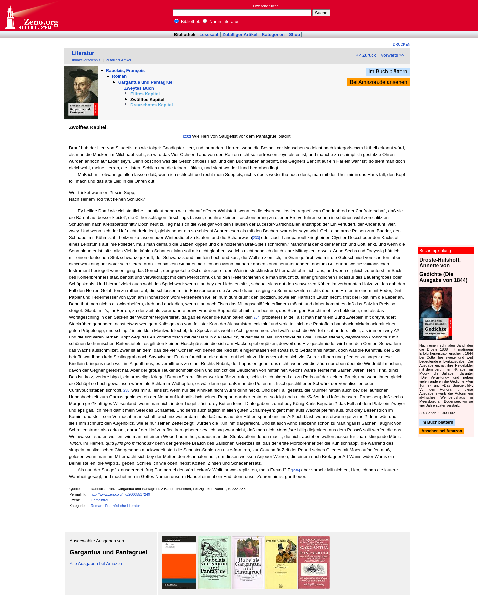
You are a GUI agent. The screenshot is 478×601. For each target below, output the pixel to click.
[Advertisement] (447, 15)
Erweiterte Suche (265, 6)
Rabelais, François (125, 70)
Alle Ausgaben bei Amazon (96, 563)
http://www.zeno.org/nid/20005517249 (120, 494)
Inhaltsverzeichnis (86, 60)
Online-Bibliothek (31, 15)
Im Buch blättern (387, 71)
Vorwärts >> (392, 55)
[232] (187, 136)
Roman (119, 76)
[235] (126, 390)
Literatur (83, 53)
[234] (257, 317)
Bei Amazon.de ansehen (378, 82)
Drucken (402, 44)
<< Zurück (366, 55)
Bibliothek (187, 21)
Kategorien (273, 34)
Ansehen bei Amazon (441, 431)
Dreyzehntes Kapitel (151, 104)
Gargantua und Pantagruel (146, 82)
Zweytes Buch (139, 88)
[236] (296, 470)
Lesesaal (208, 34)
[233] (256, 238)
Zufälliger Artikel (240, 34)
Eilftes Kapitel (145, 93)
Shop (294, 34)
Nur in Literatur (221, 21)
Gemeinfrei (99, 500)
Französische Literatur (122, 506)
